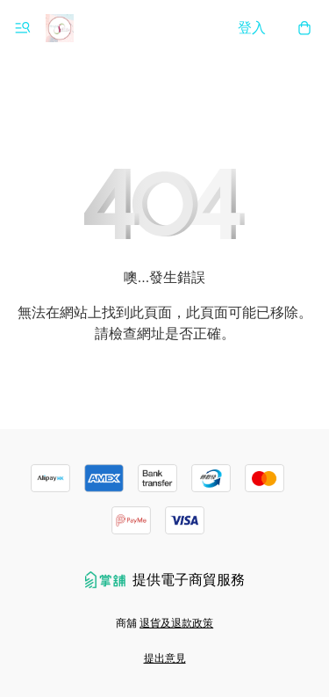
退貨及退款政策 (176, 623)
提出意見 (165, 658)
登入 (252, 27)
